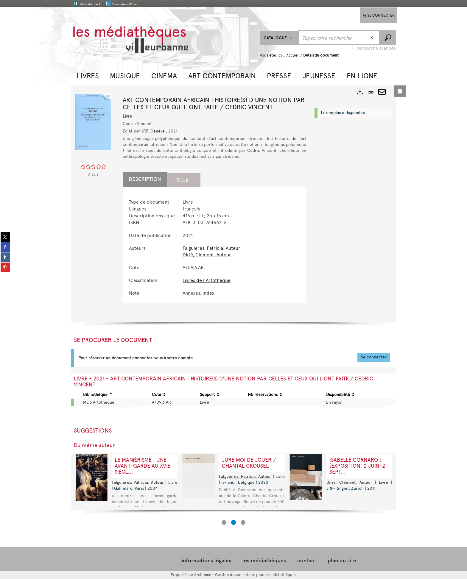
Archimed (202, 574)
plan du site (342, 560)
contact (306, 560)
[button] (88, 75)
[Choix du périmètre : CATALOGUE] (279, 38)
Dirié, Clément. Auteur (207, 254)
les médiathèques (264, 560)
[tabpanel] (214, 247)
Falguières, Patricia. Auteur (211, 248)
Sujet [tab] (184, 180)
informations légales (206, 560)
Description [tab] (145, 179)
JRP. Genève (153, 131)
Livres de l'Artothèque (207, 280)
